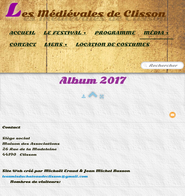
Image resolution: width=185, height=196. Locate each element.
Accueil (22, 32)
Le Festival (65, 32)
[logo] (85, 10)
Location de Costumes (112, 44)
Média (156, 32)
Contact (23, 44)
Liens (56, 44)
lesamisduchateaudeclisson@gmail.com (45, 176)
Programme (115, 32)
